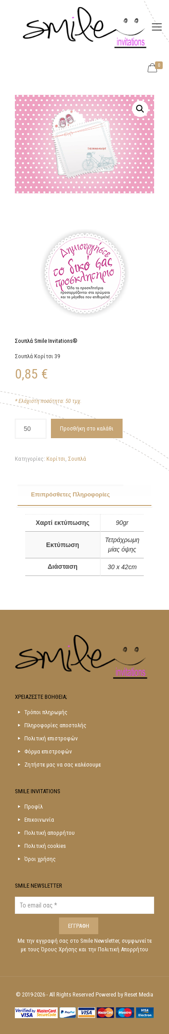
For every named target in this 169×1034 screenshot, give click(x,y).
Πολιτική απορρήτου (49, 832)
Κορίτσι (55, 458)
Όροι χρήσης (40, 859)
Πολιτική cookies (45, 845)
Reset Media (138, 994)
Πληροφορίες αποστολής (55, 725)
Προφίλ (33, 806)
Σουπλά (77, 458)
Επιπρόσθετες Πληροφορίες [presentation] (70, 494)
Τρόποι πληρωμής (46, 712)
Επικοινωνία (39, 819)
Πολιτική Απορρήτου (123, 949)
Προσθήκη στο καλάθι (87, 428)
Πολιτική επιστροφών (51, 738)
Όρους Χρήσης (60, 949)
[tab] (85, 495)
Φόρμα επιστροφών (48, 751)
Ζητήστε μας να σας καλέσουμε (62, 764)
